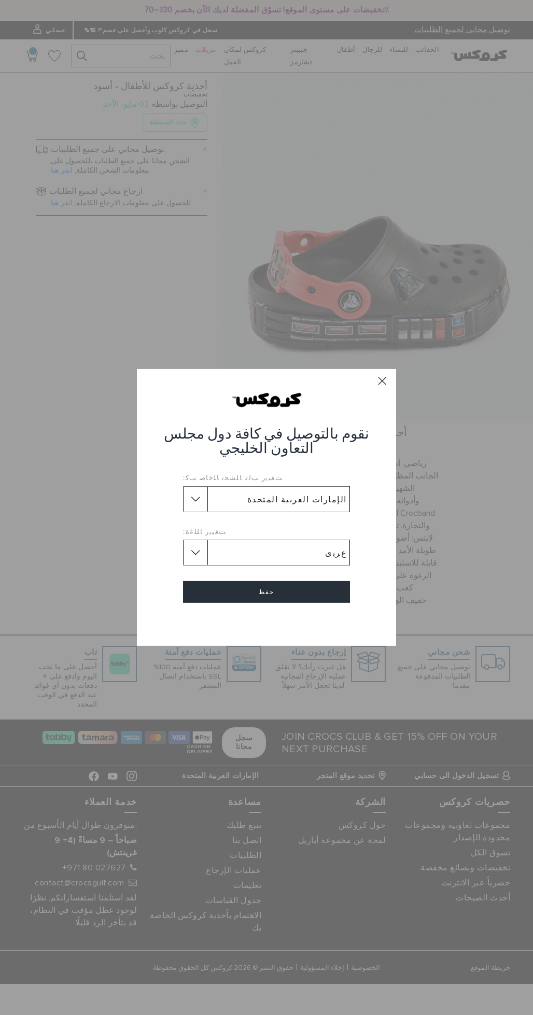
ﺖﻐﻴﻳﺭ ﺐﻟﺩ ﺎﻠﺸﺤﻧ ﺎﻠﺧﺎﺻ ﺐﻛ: (233, 477)
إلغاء (266, 622)
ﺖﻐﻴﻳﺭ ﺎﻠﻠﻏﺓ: (205, 531)
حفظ (266, 592)
